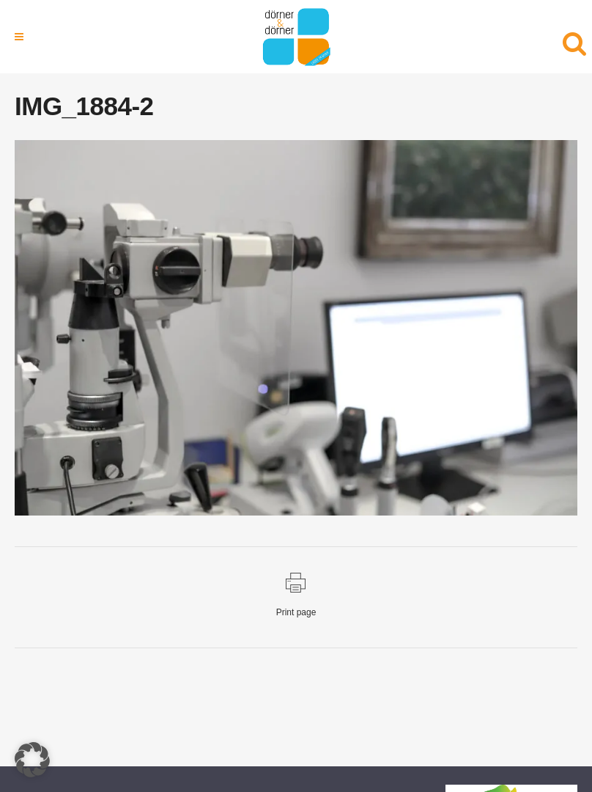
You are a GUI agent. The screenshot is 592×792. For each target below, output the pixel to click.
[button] (32, 759)
